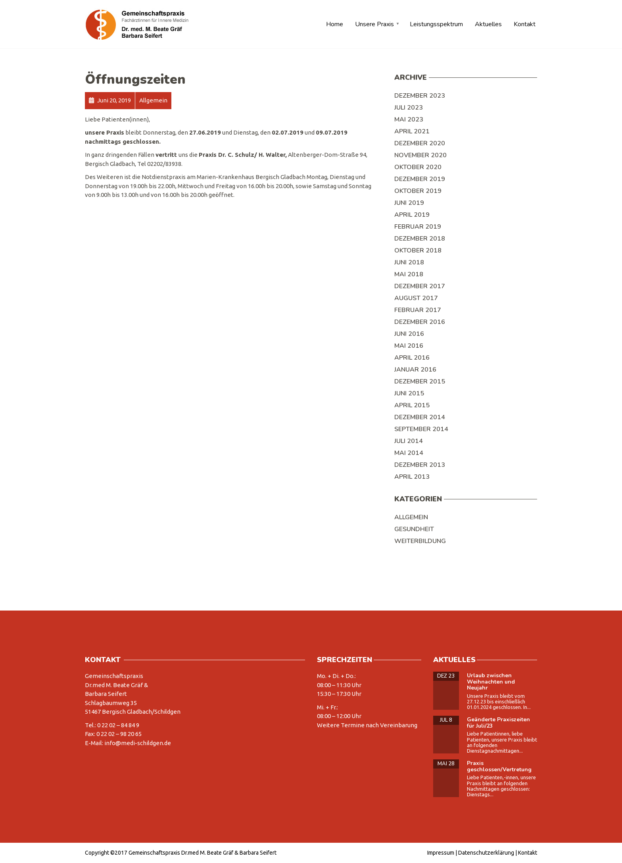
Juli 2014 (408, 441)
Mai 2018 (408, 274)
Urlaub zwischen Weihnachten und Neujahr (491, 682)
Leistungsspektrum (436, 24)
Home (334, 24)
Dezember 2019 (419, 179)
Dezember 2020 (419, 143)
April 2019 (412, 214)
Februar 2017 (417, 310)
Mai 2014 (408, 453)
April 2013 (412, 476)
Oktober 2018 (418, 250)
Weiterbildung (420, 541)
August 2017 (416, 298)
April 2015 (412, 405)
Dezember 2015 (419, 381)
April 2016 (412, 357)
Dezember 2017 (419, 286)
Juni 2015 (409, 393)
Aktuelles (488, 24)
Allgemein (411, 517)
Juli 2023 (408, 107)
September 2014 (421, 429)
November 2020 (420, 155)
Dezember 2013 (419, 464)
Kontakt (525, 24)
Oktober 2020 (418, 167)
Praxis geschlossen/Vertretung (499, 766)
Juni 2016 (409, 333)
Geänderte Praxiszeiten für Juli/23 (498, 722)
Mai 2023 (408, 119)
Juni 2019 (409, 202)
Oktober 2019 (418, 191)
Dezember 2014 (419, 417)
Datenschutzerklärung (486, 853)
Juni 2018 (409, 262)
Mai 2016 (408, 345)
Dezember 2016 (419, 322)
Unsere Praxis (374, 24)
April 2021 (412, 131)
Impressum (440, 853)
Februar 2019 (417, 226)
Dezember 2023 (419, 95)
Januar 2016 (415, 369)
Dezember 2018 (419, 238)
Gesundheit (414, 529)
